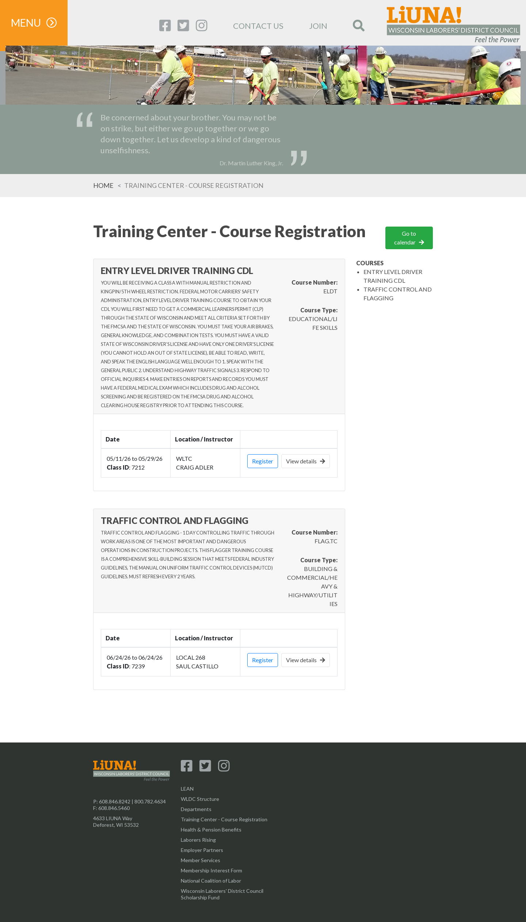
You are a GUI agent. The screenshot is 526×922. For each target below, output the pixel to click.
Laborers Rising (198, 840)
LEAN (187, 789)
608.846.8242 (114, 801)
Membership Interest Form (211, 870)
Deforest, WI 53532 (116, 825)
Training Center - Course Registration (224, 819)
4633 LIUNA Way (112, 818)
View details (305, 461)
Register (262, 461)
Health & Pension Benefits (211, 829)
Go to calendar (409, 238)
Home (103, 185)
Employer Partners (202, 850)
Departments (196, 809)
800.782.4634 (150, 801)
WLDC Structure (200, 799)
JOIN (318, 26)
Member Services (200, 860)
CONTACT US (258, 26)
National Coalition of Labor (211, 880)
